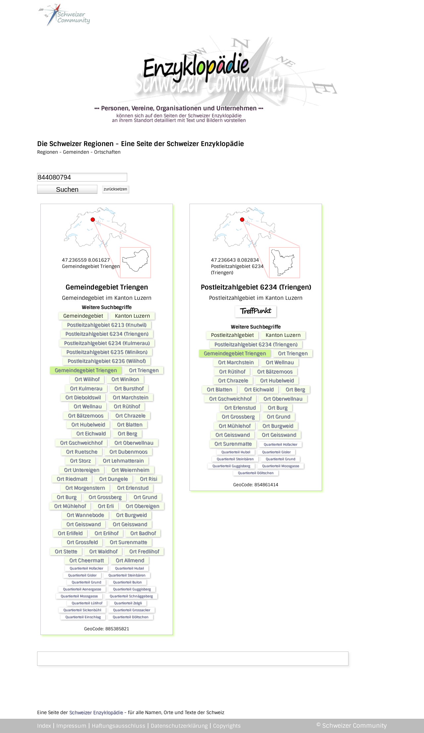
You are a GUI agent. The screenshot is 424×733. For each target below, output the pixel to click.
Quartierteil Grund (86, 582)
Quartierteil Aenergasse (82, 589)
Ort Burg (67, 497)
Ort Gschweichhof (81, 443)
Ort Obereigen (142, 506)
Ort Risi (148, 479)
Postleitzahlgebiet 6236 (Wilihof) (107, 361)
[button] (67, 189)
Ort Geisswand (83, 524)
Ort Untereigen (81, 470)
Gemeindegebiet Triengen (86, 370)
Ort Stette (66, 551)
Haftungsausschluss (118, 725)
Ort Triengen (144, 370)
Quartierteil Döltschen (130, 617)
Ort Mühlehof (70, 506)
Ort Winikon (125, 379)
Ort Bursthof (128, 388)
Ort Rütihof (127, 406)
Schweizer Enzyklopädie (96, 712)
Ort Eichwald (91, 433)
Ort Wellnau (88, 406)
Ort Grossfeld (82, 542)
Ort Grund (145, 497)
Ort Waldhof (103, 551)
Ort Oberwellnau (133, 443)
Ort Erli (106, 506)
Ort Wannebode (85, 515)
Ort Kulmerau (86, 388)
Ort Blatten (129, 424)
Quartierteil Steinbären (126, 575)
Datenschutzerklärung (179, 725)
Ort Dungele (113, 479)
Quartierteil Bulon (127, 582)
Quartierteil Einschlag (83, 617)
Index (44, 725)
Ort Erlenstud (132, 488)
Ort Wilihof (87, 379)
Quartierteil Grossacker (131, 610)
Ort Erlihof (106, 533)
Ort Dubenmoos (128, 451)
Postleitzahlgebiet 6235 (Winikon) (106, 352)
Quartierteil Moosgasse (79, 596)
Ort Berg (127, 433)
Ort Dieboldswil (83, 397)
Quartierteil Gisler (82, 575)
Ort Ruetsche (81, 451)
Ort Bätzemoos (85, 415)
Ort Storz (80, 460)
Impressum (71, 725)
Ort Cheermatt (86, 560)
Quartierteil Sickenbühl (82, 610)
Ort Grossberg (105, 497)
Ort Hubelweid (88, 424)
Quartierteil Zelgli (128, 603)
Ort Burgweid (131, 515)
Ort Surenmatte (128, 542)
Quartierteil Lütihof (87, 603)
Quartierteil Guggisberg (132, 589)
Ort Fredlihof (144, 551)
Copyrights (227, 725)
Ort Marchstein (130, 397)
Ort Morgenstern (85, 488)
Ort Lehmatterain (123, 460)
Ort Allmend (130, 560)
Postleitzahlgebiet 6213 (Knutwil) (106, 325)
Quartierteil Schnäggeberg (131, 596)
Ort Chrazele (130, 415)
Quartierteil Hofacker (86, 568)
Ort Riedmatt (72, 479)
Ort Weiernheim (130, 470)
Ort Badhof (143, 533)
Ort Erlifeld (70, 533)
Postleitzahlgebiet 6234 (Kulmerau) (107, 343)
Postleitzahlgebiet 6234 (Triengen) (106, 334)
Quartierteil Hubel (129, 568)
